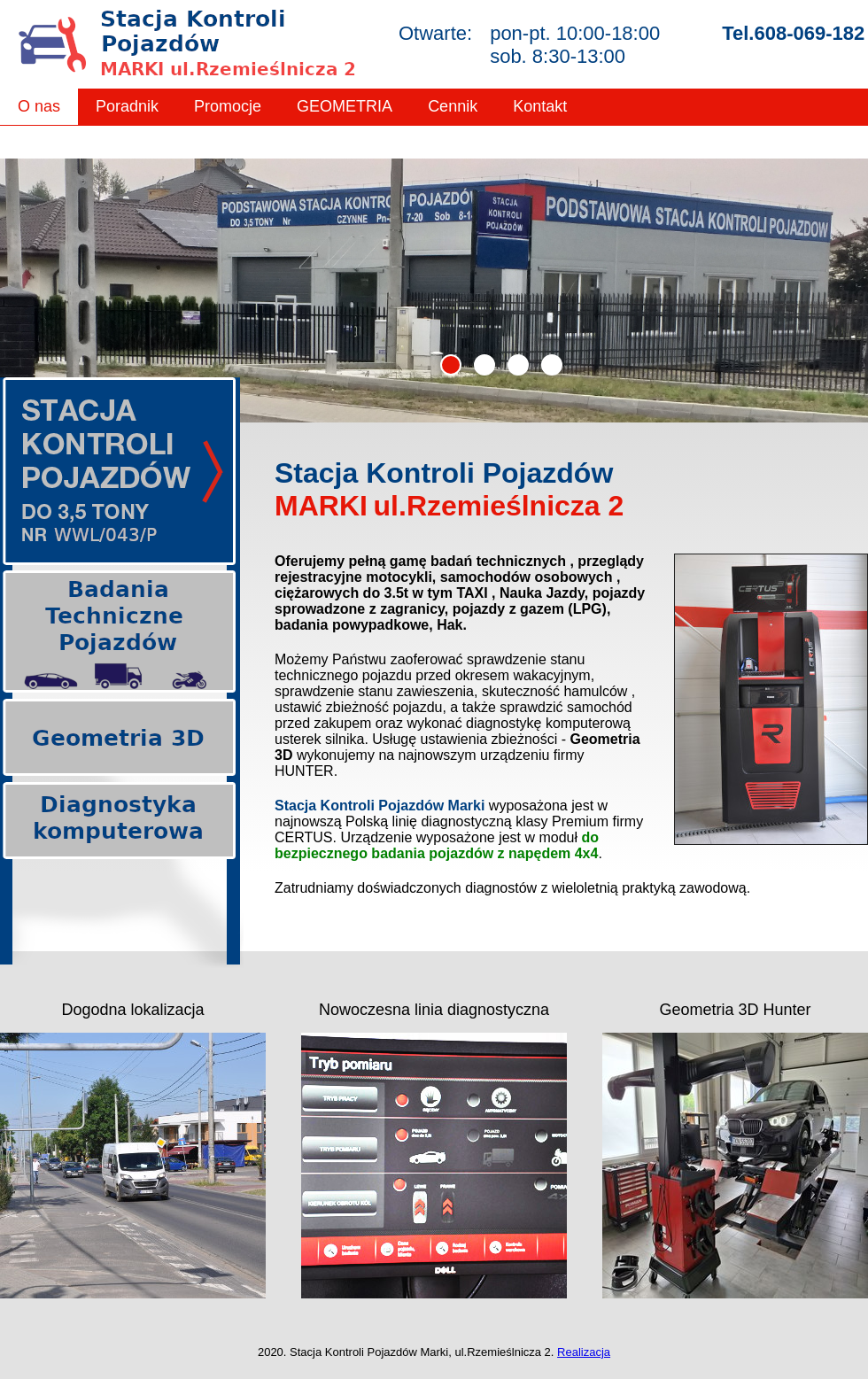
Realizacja (583, 1352)
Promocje (227, 106)
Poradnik (127, 106)
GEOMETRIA (344, 106)
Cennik (452, 106)
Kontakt (540, 106)
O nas (39, 106)
